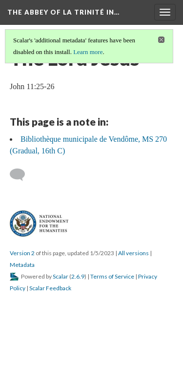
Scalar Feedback (50, 288)
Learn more (87, 52)
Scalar (60, 276)
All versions (133, 253)
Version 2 (22, 253)
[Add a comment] (22, 175)
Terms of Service (112, 276)
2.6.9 (77, 276)
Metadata (22, 264)
